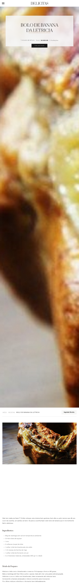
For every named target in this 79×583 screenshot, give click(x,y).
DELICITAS (39, 3)
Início (5, 412)
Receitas (11, 412)
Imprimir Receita (69, 412)
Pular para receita (39, 45)
